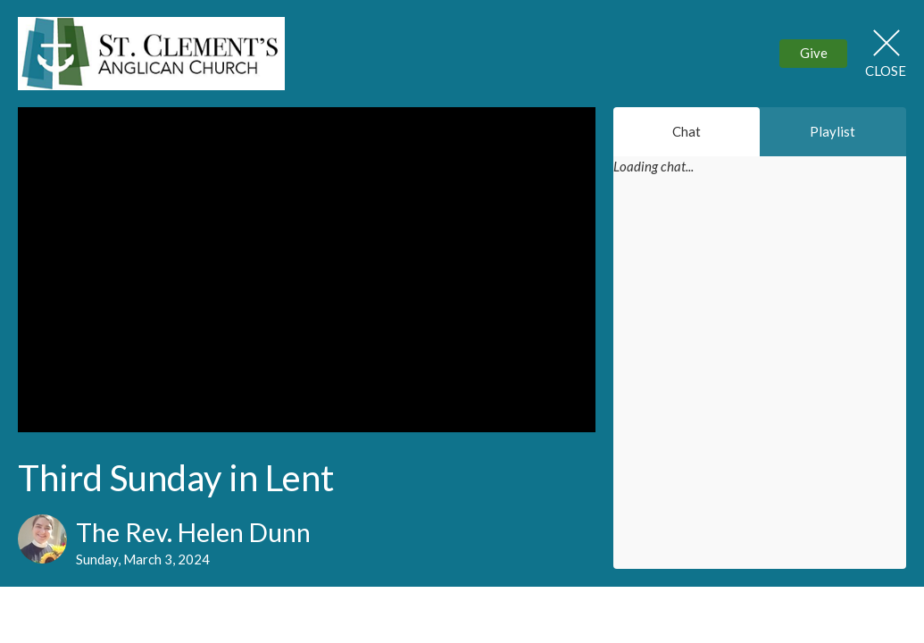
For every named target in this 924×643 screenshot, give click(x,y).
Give (814, 53)
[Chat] (759, 384)
